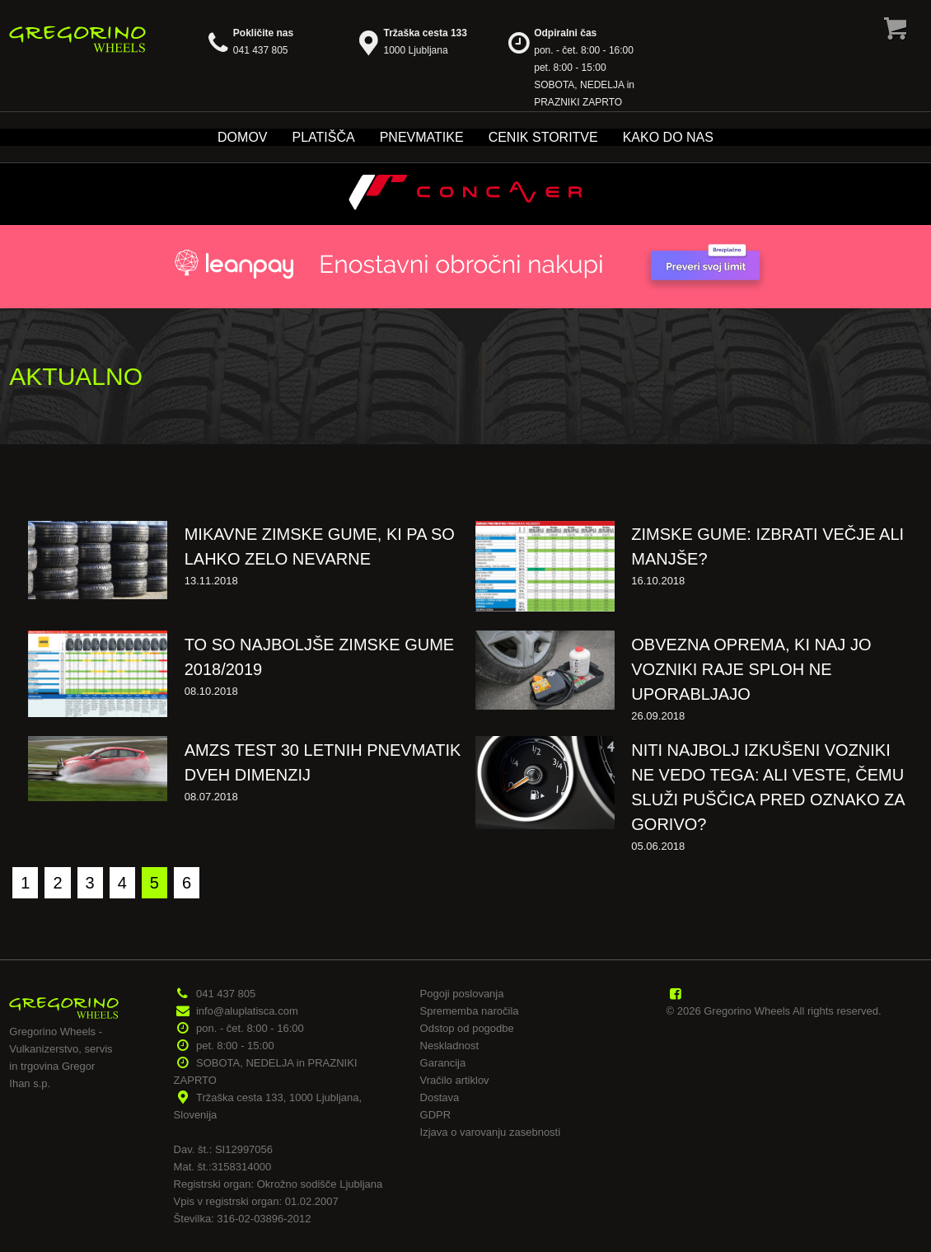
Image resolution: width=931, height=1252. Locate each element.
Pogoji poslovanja (462, 993)
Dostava (440, 1097)
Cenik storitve (543, 137)
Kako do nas (668, 137)
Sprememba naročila (469, 1011)
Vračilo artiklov (454, 1080)
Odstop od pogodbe (467, 1028)
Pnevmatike (422, 137)
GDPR (435, 1115)
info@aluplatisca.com (247, 1011)
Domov (242, 137)
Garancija (443, 1063)
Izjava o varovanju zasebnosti (490, 1132)
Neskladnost (450, 1045)
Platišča (323, 137)
